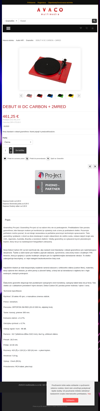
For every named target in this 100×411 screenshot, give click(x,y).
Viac (89, 394)
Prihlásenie (31, 3)
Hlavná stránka (8, 40)
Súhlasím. (70, 400)
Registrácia (42, 3)
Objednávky (52, 3)
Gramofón (29, 40)
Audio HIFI (20, 40)
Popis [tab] (7, 220)
